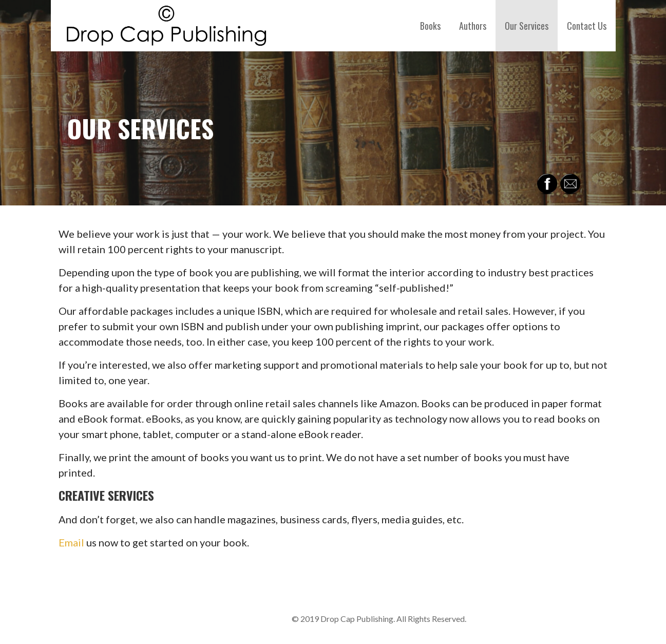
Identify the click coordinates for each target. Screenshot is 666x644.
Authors (472, 25)
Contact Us (586, 25)
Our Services (526, 25)
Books (430, 25)
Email (71, 542)
